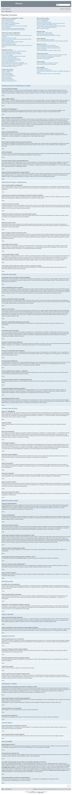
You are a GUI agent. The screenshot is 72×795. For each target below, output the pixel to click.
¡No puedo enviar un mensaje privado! (44, 32)
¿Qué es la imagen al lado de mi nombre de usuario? (12, 41)
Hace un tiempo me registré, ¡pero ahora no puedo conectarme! (14, 25)
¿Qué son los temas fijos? (7, 78)
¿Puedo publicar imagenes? (7, 74)
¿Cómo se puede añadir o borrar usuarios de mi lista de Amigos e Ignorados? (52, 40)
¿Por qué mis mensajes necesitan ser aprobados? (12, 65)
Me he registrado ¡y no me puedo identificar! (11, 23)
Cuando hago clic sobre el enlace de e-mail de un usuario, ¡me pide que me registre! (17, 46)
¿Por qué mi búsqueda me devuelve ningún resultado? (48, 46)
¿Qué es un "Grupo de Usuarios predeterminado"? (47, 27)
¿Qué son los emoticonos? (7, 73)
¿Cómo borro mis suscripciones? (43, 58)
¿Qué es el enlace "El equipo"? (43, 28)
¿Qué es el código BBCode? (7, 70)
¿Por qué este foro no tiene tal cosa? (44, 69)
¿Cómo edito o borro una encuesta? (9, 57)
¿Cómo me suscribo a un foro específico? (45, 57)
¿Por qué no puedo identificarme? (8, 24)
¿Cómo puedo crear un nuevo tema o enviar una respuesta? (14, 51)
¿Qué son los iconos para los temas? (9, 80)
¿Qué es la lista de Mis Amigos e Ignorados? (46, 39)
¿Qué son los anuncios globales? (8, 75)
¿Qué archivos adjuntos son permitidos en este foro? (47, 62)
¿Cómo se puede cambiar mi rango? (9, 44)
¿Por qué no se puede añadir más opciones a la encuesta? (14, 56)
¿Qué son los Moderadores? (42, 20)
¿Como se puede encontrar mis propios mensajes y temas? (49, 50)
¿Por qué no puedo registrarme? (8, 22)
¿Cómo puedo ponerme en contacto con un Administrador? (49, 73)
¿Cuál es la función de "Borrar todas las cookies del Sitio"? (13, 29)
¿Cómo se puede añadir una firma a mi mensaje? (12, 53)
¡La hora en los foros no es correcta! (9, 37)
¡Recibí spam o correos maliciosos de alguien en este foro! (48, 35)
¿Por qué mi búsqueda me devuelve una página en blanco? (49, 47)
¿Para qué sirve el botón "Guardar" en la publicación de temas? (14, 63)
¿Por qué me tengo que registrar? (8, 19)
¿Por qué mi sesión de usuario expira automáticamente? (13, 28)
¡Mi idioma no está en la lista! (7, 40)
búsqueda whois (42, 764)
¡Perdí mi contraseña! (6, 27)
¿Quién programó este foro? (42, 68)
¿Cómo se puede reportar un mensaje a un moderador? (13, 62)
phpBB (16, 226)
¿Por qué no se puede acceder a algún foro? (11, 58)
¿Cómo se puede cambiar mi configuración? (11, 34)
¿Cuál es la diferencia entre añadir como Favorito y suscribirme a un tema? (52, 54)
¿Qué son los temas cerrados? (8, 79)
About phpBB (39, 747)
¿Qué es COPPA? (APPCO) (7, 20)
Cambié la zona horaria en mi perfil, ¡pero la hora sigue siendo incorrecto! (16, 39)
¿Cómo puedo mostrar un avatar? (8, 42)
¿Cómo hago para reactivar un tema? (9, 66)
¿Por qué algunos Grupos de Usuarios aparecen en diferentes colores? (51, 25)
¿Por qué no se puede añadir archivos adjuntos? (11, 60)
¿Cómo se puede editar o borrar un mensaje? (11, 52)
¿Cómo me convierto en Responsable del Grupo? (47, 24)
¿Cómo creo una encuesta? (7, 54)
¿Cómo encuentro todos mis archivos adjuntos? (46, 64)
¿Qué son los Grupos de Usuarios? (44, 22)
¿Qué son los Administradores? (43, 19)
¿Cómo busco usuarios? (42, 49)
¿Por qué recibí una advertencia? (8, 61)
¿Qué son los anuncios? (7, 77)
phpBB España (41, 792)
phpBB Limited (54, 746)
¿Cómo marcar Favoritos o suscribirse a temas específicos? (49, 56)
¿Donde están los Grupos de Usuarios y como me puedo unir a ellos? (51, 23)
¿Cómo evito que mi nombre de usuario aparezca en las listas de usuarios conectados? (17, 36)
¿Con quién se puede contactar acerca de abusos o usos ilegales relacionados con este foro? (53, 72)
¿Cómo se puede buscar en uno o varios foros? (46, 45)
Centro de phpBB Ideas (64, 754)
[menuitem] (9, 9)
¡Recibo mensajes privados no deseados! (45, 34)
